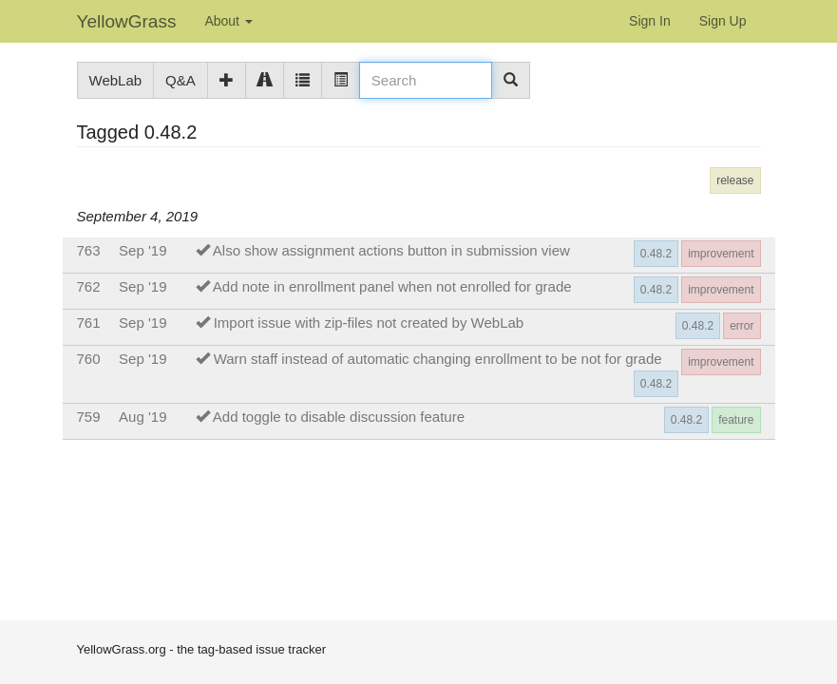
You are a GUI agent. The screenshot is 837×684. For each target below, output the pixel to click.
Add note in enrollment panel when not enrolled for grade (392, 286)
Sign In (650, 20)
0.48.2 (656, 253)
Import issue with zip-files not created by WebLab (369, 322)
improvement (720, 253)
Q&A (180, 80)
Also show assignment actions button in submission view (391, 250)
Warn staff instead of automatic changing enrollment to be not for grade (438, 359)
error (741, 325)
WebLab (116, 80)
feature (735, 420)
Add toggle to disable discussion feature (339, 416)
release (734, 180)
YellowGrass (127, 21)
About (228, 20)
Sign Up (723, 20)
